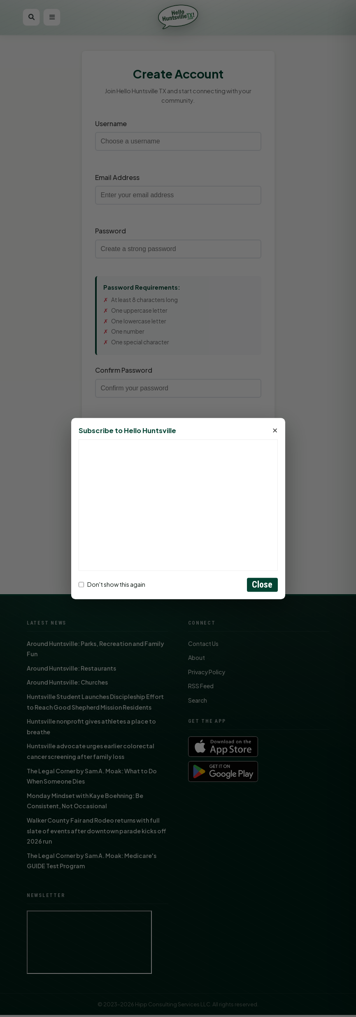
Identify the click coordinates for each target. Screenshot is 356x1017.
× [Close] (275, 430)
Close (262, 584)
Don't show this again (112, 584)
